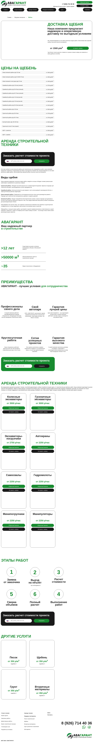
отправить (42, 161)
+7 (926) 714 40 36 (68, 4)
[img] (49, 147)
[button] (84, 2)
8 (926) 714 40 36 (76, 723)
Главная (9, 17)
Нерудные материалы (19, 17)
